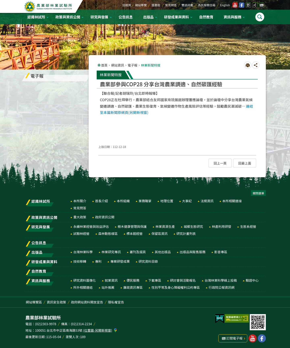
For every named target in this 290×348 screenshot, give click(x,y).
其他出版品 (163, 251)
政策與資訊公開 (67, 16)
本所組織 (123, 200)
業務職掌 (145, 200)
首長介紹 (101, 200)
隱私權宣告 (116, 302)
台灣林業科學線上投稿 (221, 280)
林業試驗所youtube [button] (253, 338)
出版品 (148, 16)
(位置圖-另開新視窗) (97, 330)
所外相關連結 (83, 287)
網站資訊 (117, 65)
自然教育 (206, 16)
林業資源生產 (165, 226)
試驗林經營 (81, 233)
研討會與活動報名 (183, 280)
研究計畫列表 (186, 233)
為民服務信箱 (206, 5)
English (225, 5)
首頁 (104, 65)
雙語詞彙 (187, 5)
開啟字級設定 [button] (248, 5)
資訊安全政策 (56, 302)
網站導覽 (141, 5)
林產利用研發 (221, 226)
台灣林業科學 (83, 251)
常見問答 (171, 5)
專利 (98, 261)
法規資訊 (207, 200)
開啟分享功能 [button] (255, 5)
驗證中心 (252, 280)
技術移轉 (79, 261)
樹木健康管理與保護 (132, 226)
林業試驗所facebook (241, 5)
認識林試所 (36, 16)
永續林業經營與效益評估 (91, 226)
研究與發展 (99, 16)
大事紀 (187, 200)
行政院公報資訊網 (221, 287)
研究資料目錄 (148, 261)
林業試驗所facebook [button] (262, 338)
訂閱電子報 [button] (234, 338)
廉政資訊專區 (133, 287)
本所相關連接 (232, 200)
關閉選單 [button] (258, 193)
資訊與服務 (232, 16)
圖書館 (155, 5)
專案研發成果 (120, 261)
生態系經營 (248, 226)
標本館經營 (134, 233)
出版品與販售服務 (192, 251)
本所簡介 (79, 200)
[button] (220, 163)
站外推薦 (108, 287)
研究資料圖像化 (84, 280)
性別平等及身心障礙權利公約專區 (175, 287)
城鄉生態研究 (193, 226)
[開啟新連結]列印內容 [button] (247, 65)
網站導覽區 (34, 302)
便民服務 (132, 280)
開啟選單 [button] (259, 17)
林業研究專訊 (111, 251)
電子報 (132, 65)
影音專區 (220, 251)
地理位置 (166, 200)
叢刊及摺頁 (138, 251)
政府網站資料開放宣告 (87, 302)
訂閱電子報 (261, 5)
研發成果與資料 (176, 16)
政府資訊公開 (104, 217)
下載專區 (154, 280)
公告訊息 (126, 16)
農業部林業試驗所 (48, 6)
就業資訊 (111, 280)
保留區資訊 (159, 233)
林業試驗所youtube (235, 5)
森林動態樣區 (108, 233)
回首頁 (126, 5)
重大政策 (79, 217)
